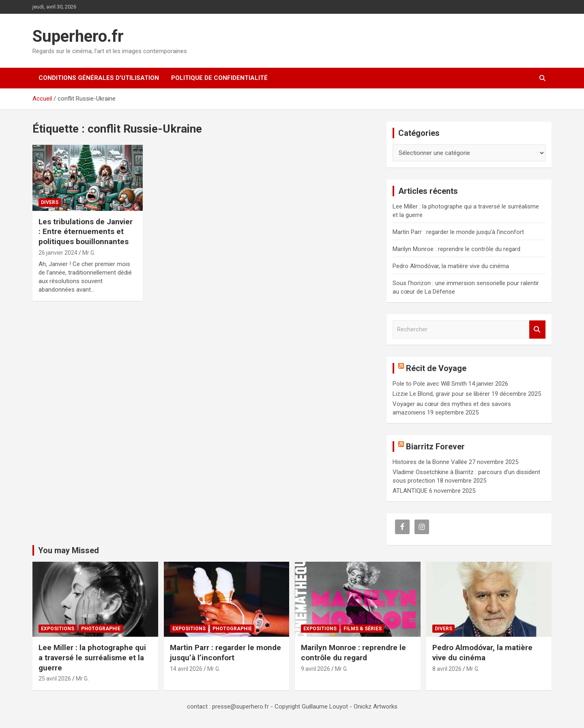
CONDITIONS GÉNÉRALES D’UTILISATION (99, 78)
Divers (49, 202)
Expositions (57, 628)
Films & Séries (363, 628)
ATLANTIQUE (410, 490)
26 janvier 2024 (58, 252)
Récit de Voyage (436, 368)
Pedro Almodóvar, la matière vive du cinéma (451, 266)
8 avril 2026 (447, 669)
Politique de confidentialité (219, 78)
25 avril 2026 (55, 678)
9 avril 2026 (315, 669)
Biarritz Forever (435, 446)
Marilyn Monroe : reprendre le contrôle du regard (456, 249)
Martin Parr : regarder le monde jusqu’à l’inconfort (458, 232)
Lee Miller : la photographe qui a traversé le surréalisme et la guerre (92, 657)
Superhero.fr (78, 36)
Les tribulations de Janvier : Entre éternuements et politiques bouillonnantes (86, 231)
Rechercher (537, 329)
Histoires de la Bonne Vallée (430, 462)
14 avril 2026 (186, 669)
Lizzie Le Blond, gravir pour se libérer (441, 393)
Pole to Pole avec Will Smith (430, 383)
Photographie (100, 628)
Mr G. (88, 252)
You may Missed (68, 550)
